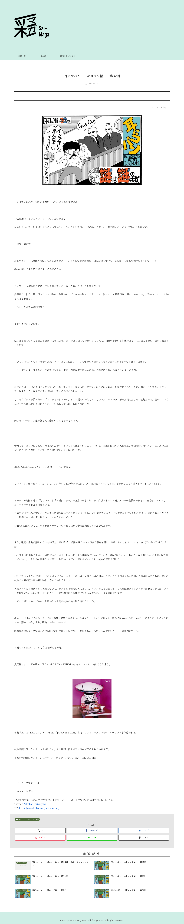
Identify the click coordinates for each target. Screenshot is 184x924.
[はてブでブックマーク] (143, 830)
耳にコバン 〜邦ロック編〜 (27, 819)
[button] (143, 838)
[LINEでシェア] (92, 838)
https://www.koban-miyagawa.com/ (39, 808)
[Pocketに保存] (40, 838)
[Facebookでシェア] (92, 830)
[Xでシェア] (40, 830)
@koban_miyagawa (35, 803)
